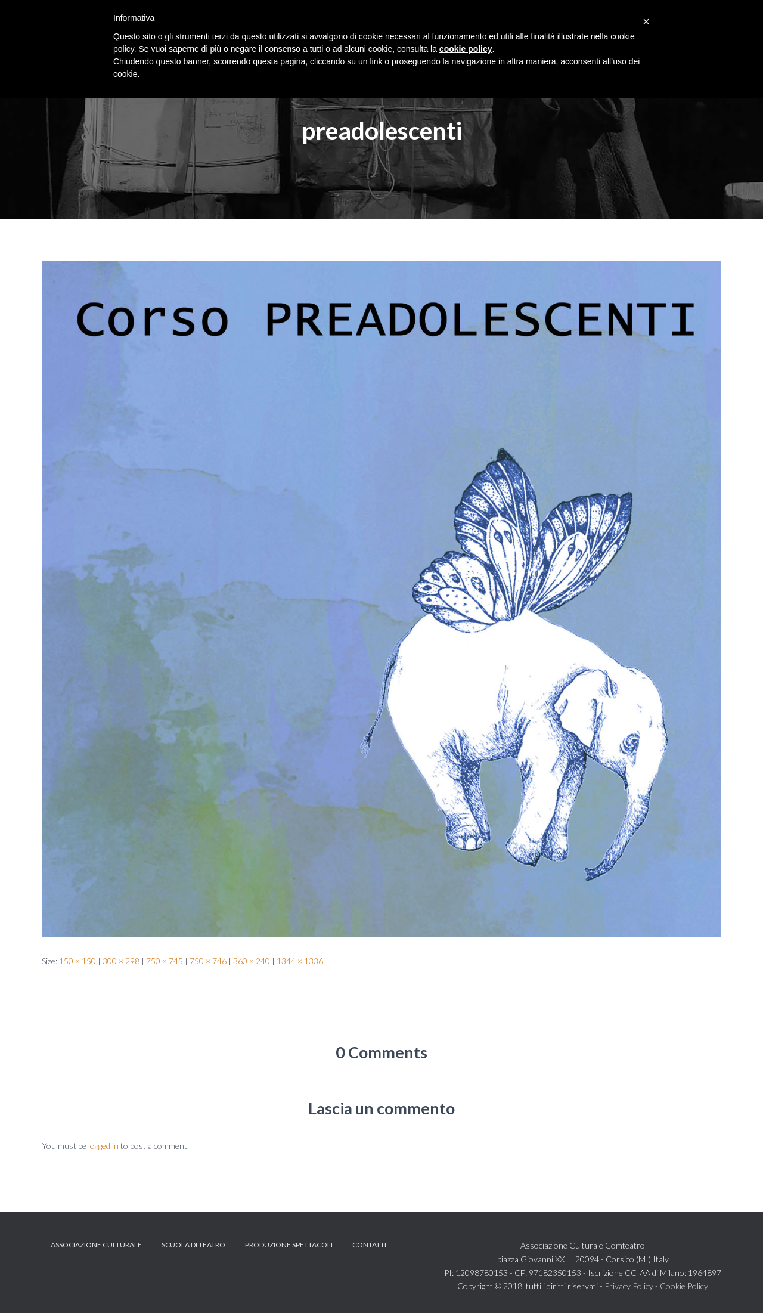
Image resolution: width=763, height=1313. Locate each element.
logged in (103, 1146)
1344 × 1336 (300, 961)
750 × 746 (208, 961)
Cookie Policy (684, 1286)
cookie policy (465, 49)
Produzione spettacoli (289, 1244)
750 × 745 (164, 961)
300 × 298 (121, 961)
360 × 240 (251, 961)
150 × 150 (77, 961)
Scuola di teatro (193, 1244)
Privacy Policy (628, 1286)
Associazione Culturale (96, 1244)
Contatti (369, 1244)
